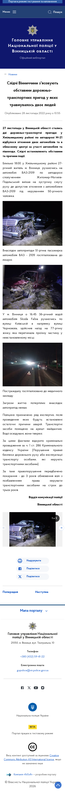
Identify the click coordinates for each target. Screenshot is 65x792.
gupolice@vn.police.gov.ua (32, 670)
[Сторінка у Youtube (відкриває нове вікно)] (36, 688)
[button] (32, 611)
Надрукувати (34, 560)
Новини (12, 74)
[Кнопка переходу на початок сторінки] (58, 785)
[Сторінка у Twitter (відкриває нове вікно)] (29, 688)
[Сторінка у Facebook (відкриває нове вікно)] (22, 688)
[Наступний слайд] (61, 528)
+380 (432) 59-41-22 (32, 656)
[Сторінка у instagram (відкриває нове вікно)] (43, 688)
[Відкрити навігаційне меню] (14, 12)
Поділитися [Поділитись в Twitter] (33, 576)
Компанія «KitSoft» (23, 775)
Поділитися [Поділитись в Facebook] (33, 568)
